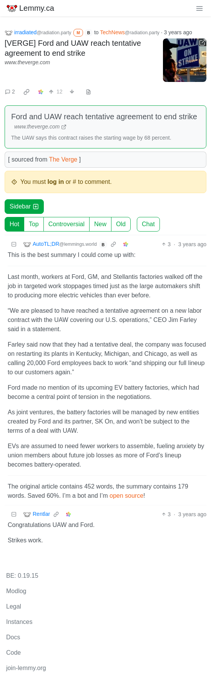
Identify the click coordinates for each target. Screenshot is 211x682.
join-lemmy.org (26, 668)
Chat (148, 224)
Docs (13, 637)
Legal (13, 606)
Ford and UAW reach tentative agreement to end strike (104, 116)
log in (56, 181)
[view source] (88, 91)
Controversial (66, 224)
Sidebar (24, 206)
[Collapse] (14, 244)
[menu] (199, 8)
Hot (14, 224)
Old (121, 224)
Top (34, 224)
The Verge (63, 159)
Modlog (16, 591)
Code (13, 652)
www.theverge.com (27, 62)
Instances (19, 622)
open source (126, 495)
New (100, 224)
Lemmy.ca (30, 8)
